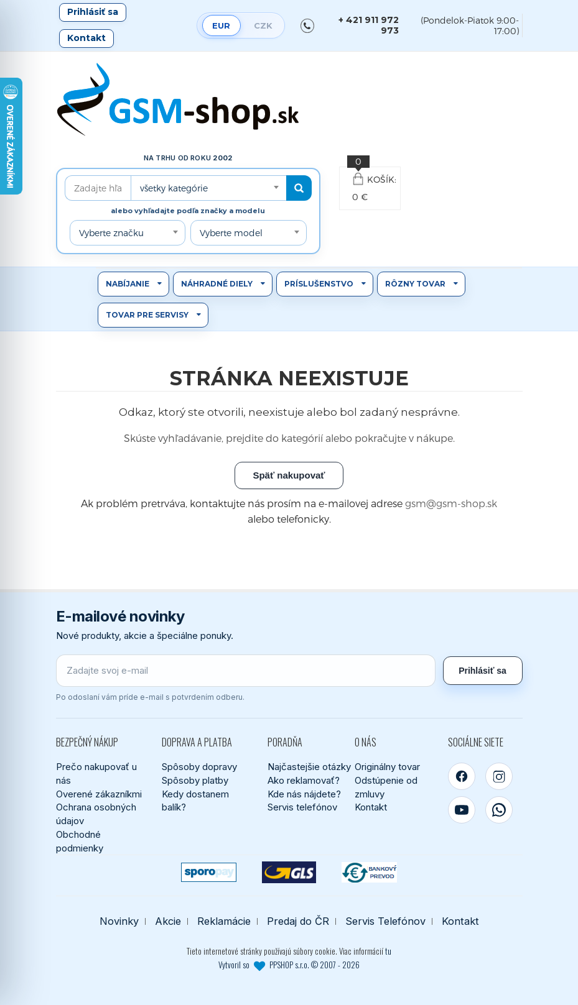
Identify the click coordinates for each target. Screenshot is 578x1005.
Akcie (168, 921)
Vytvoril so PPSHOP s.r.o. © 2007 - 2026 (289, 964)
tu (388, 951)
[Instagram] (499, 776)
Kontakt (86, 38)
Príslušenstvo (318, 283)
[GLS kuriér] (289, 872)
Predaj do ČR (298, 921)
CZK (263, 25)
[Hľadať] (299, 188)
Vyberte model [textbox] (231, 232)
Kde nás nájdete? (304, 794)
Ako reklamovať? (304, 780)
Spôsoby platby (195, 780)
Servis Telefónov (385, 921)
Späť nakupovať (289, 475)
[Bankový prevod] (369, 872)
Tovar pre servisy (147, 314)
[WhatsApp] (499, 810)
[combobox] (208, 188)
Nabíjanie (127, 283)
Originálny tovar (387, 767)
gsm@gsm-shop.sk (451, 503)
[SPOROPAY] (209, 872)
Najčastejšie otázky (309, 767)
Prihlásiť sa (92, 11)
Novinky (119, 921)
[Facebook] (461, 776)
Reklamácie (224, 921)
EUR (221, 25)
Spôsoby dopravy (199, 767)
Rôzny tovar (415, 283)
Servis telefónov (302, 807)
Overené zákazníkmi (99, 794)
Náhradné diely (217, 283)
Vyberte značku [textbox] (111, 232)
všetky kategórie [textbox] (174, 188)
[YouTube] (461, 810)
